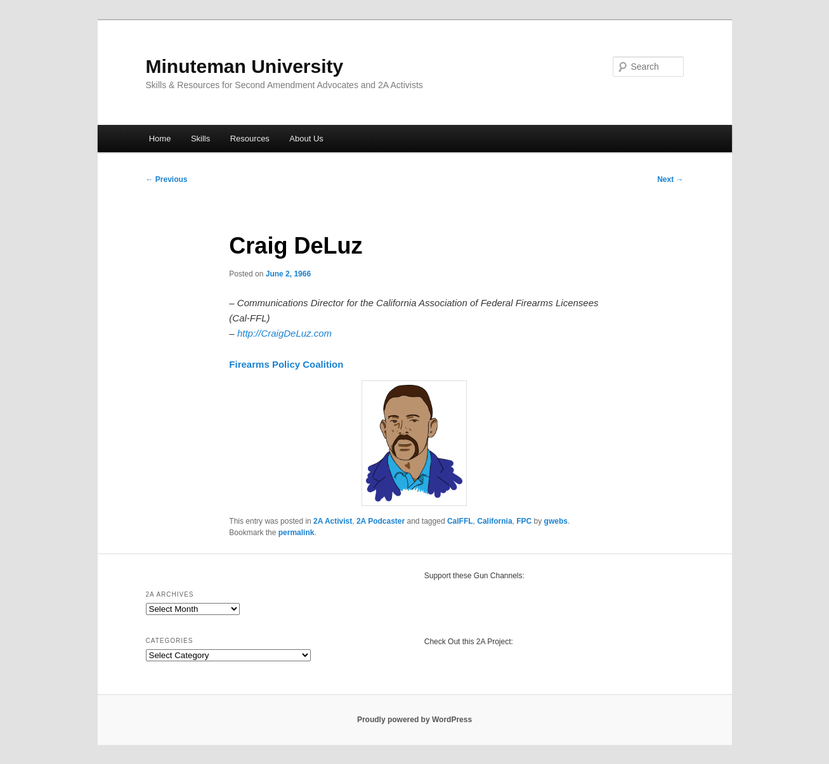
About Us (306, 138)
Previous (167, 179)
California (494, 521)
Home (160, 138)
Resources (250, 138)
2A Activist (332, 521)
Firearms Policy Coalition (286, 364)
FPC (524, 521)
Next (670, 179)
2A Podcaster (380, 521)
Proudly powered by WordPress (414, 719)
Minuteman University (245, 66)
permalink (296, 532)
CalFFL (460, 521)
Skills (200, 138)
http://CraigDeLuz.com (284, 333)
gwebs (556, 521)
